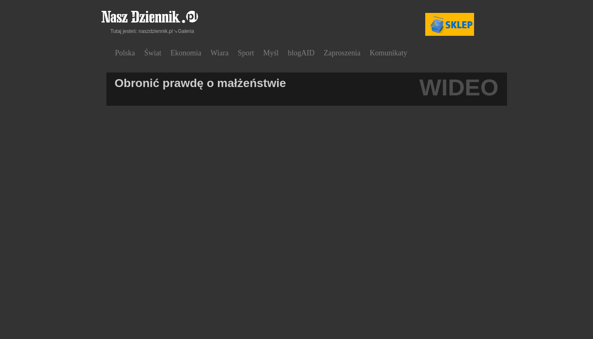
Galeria (186, 31)
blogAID (301, 53)
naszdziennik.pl (156, 31)
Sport (246, 53)
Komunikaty (388, 53)
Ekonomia (186, 53)
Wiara (220, 53)
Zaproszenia (342, 53)
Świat (152, 53)
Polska (125, 53)
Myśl (271, 53)
